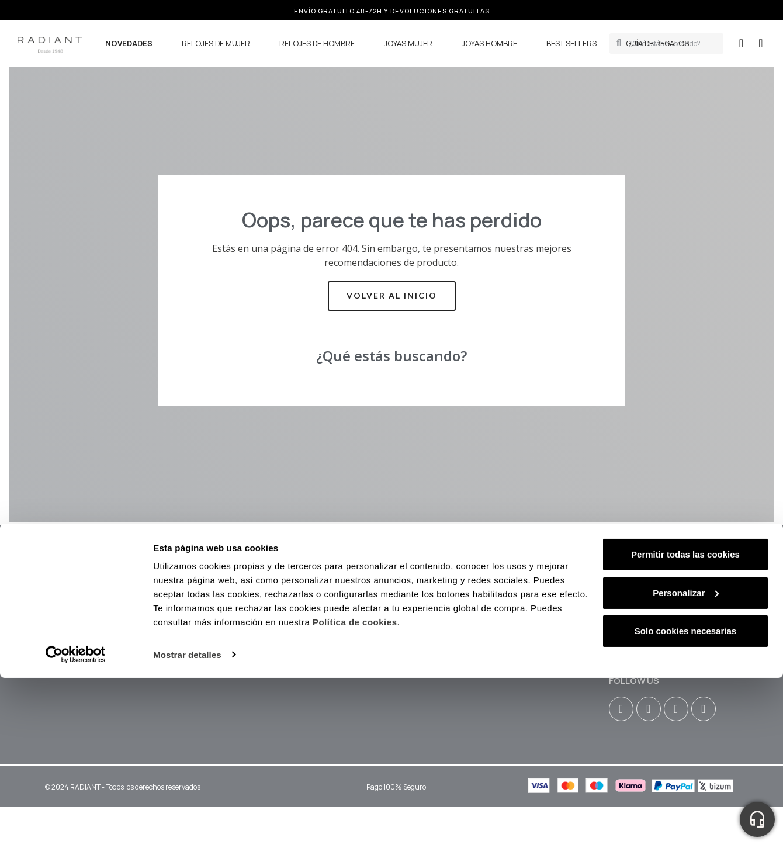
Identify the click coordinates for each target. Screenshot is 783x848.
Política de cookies (355, 463)
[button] (760, 43)
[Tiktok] (703, 709)
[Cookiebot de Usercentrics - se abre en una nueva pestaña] (76, 495)
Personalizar (686, 433)
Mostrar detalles (187, 495)
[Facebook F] (648, 709)
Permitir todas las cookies (685, 395)
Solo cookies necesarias (685, 472)
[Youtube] (676, 709)
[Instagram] (621, 709)
